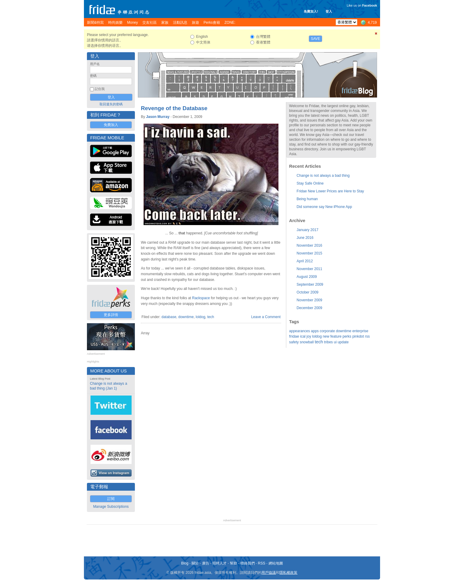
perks (347, 336)
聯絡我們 (247, 563)
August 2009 (307, 277)
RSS (261, 563)
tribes (328, 342)
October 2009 (308, 292)
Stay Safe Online (310, 183)
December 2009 (309, 308)
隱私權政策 (288, 572)
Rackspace (201, 298)
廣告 (205, 563)
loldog (200, 317)
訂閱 (111, 499)
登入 (329, 11)
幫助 (233, 563)
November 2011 (309, 269)
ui (335, 342)
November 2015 (309, 253)
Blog (184, 563)
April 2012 (305, 261)
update (343, 342)
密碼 (93, 75)
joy (309, 336)
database (169, 317)
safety (294, 342)
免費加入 (111, 125)
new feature (332, 336)
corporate (327, 331)
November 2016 (309, 245)
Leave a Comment (266, 317)
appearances (299, 331)
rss (367, 336)
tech (210, 317)
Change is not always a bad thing (323, 175)
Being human (307, 199)
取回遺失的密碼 (111, 104)
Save (315, 39)
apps (315, 331)
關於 (195, 563)
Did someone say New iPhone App (324, 207)
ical (302, 336)
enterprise (360, 331)
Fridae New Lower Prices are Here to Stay (330, 191)
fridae (294, 336)
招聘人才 (219, 563)
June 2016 (305, 238)
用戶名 (95, 64)
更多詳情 (111, 315)
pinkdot (358, 336)
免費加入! (311, 11)
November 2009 (309, 300)
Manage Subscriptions (111, 506)
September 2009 (310, 284)
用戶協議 (268, 572)
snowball (307, 342)
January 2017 (308, 230)
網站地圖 (276, 563)
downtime (186, 317)
